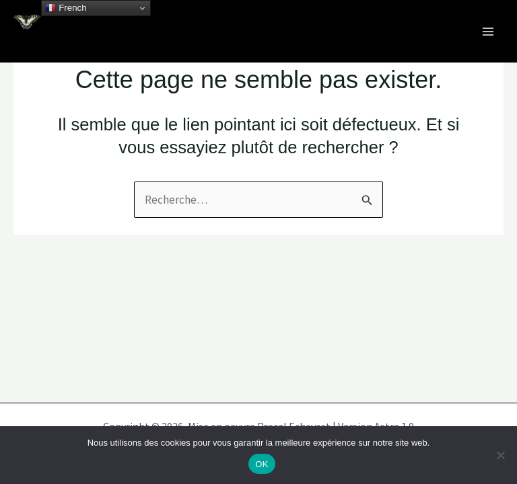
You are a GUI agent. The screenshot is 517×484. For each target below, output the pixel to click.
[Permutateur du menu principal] (488, 31)
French (65, 8)
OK (261, 464)
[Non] (500, 455)
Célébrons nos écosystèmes (131, 40)
